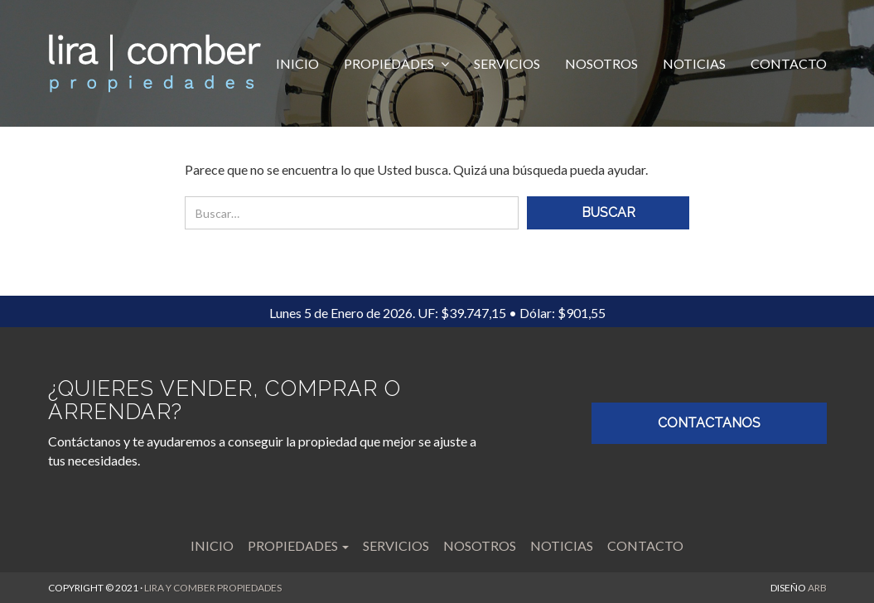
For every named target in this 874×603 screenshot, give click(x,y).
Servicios (507, 63)
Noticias (694, 63)
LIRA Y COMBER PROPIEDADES (213, 587)
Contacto (789, 63)
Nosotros (601, 63)
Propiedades (390, 63)
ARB (817, 587)
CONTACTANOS (709, 423)
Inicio (297, 63)
